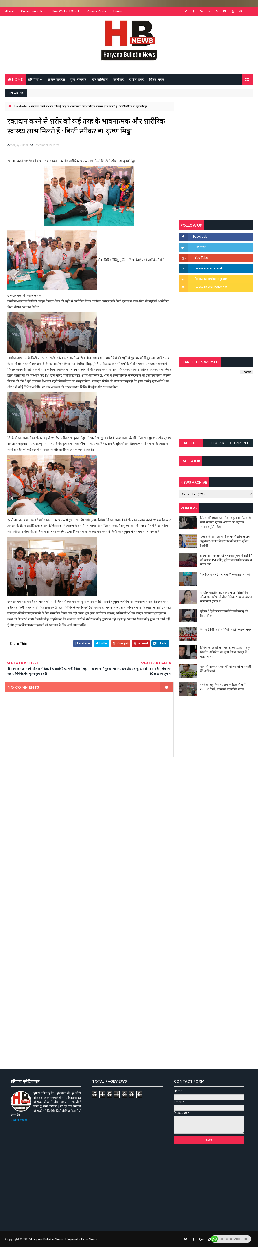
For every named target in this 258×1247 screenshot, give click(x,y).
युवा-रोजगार (78, 79)
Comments (240, 443)
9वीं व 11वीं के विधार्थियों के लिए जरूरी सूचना (226, 629)
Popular (216, 443)
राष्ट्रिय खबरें (136, 79)
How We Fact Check (66, 11)
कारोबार (118, 79)
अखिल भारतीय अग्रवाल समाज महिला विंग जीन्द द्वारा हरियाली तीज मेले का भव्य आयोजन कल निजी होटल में (226, 597)
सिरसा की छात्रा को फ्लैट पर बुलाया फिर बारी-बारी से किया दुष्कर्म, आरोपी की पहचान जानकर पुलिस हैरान (226, 522)
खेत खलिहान (100, 79)
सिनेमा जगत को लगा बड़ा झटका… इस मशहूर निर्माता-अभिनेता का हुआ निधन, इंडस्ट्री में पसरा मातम (225, 652)
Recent (191, 443)
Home (117, 11)
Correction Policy (33, 11)
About (9, 11)
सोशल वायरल (56, 79)
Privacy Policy (96, 11)
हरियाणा (33, 79)
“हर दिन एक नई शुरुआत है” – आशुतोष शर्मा (225, 574)
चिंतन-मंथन (156, 79)
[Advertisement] (89, 807)
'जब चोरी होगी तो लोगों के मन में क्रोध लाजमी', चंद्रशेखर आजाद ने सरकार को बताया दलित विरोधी (225, 541)
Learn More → (21, 1119)
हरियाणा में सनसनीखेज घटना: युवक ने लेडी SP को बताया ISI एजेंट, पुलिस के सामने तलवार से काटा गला (226, 560)
